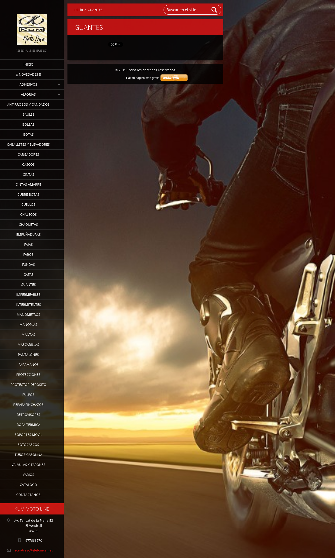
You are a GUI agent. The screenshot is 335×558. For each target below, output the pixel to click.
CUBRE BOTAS (28, 194)
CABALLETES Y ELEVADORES (28, 144)
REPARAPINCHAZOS (28, 404)
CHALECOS (28, 214)
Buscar (214, 9)
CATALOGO (28, 484)
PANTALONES (28, 354)
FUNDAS (28, 264)
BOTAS (28, 134)
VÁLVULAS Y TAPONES (28, 464)
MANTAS (28, 334)
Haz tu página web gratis (142, 78)
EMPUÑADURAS (28, 234)
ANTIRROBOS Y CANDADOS (28, 104)
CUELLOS (28, 204)
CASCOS (28, 164)
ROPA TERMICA (28, 424)
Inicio (28, 64)
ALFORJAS (28, 94)
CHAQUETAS (28, 224)
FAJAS (28, 244)
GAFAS (28, 274)
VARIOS (28, 474)
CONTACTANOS (28, 494)
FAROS (28, 254)
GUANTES (28, 284)
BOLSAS (28, 124)
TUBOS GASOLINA (28, 454)
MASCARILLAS (28, 344)
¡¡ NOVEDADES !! (28, 74)
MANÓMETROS (28, 314)
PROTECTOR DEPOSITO (28, 384)
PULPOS (28, 394)
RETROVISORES (28, 414)
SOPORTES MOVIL (28, 434)
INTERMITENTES (28, 304)
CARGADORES (28, 154)
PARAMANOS (28, 364)
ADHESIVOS (28, 84)
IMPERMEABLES (28, 294)
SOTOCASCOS (28, 444)
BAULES (28, 114)
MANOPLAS (28, 324)
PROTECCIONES (28, 374)
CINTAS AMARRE (28, 184)
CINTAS (28, 174)
